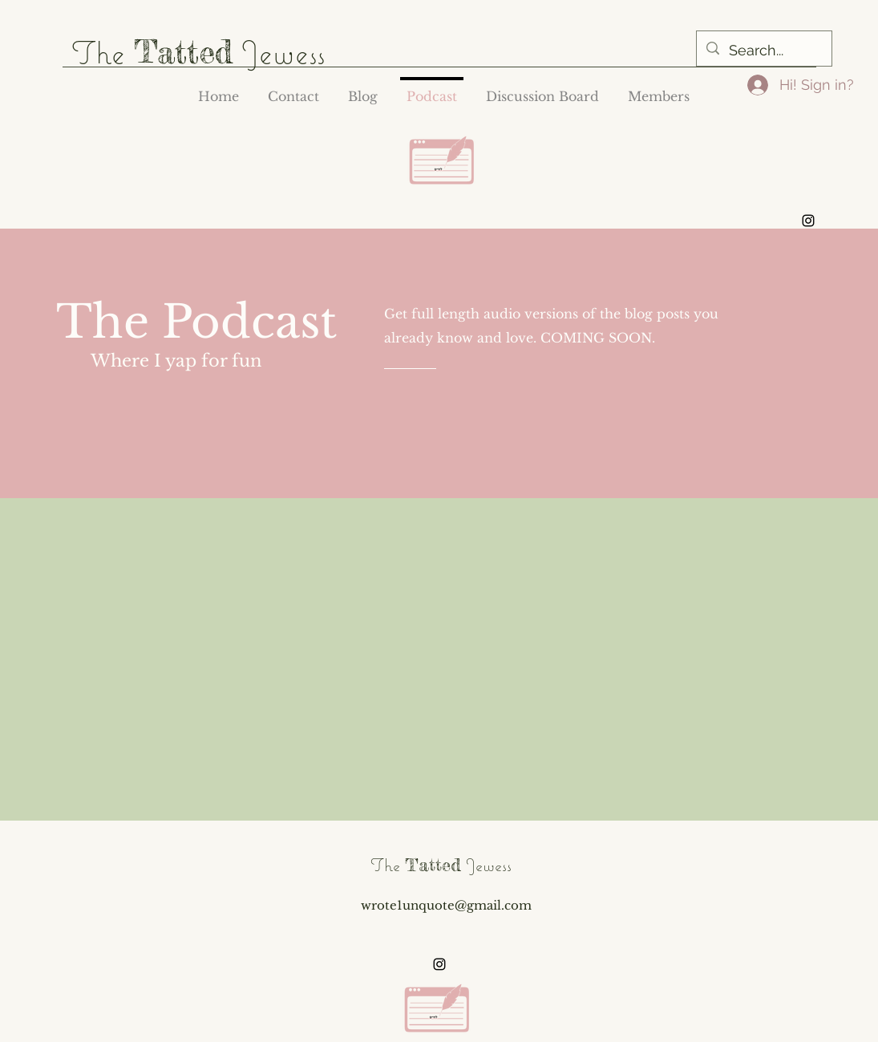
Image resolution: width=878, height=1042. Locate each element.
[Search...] (763, 50)
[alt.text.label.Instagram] (808, 221)
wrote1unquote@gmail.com (446, 905)
